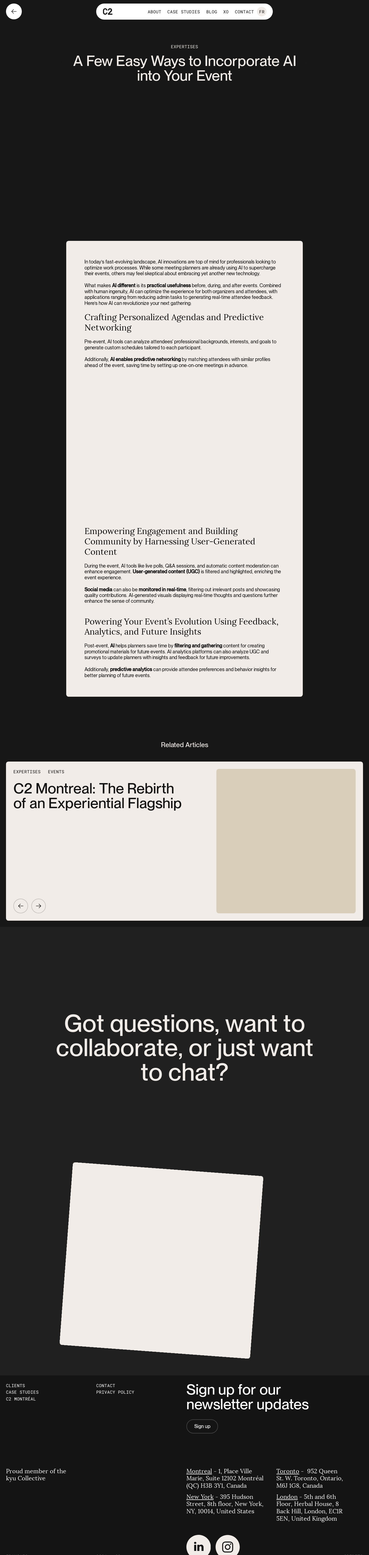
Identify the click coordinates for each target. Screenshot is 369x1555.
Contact (105, 1385)
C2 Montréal (21, 1399)
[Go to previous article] (20, 906)
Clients (15, 1385)
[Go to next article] (38, 906)
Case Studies (22, 1392)
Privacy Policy (115, 1392)
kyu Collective (26, 1478)
